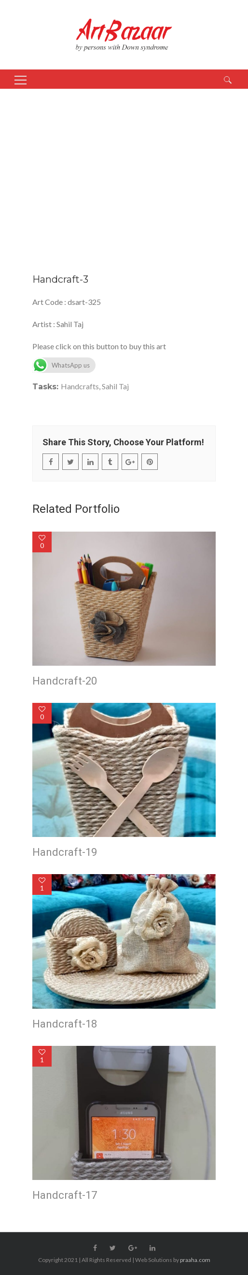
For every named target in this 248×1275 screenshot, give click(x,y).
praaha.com (195, 1259)
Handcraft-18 (64, 1024)
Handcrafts (80, 386)
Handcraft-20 (64, 681)
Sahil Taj (115, 386)
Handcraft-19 (64, 852)
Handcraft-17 (64, 1195)
